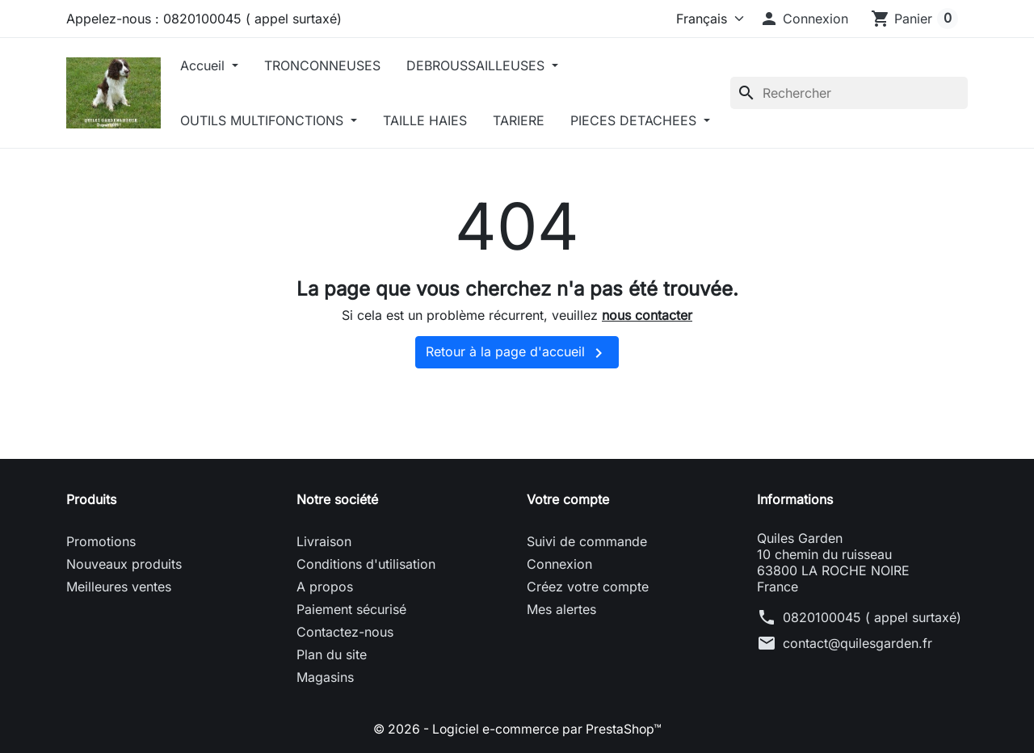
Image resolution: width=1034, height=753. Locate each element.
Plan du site (331, 709)
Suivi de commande (587, 596)
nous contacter (647, 370)
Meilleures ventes (118, 641)
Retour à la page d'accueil (517, 408)
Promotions (101, 596)
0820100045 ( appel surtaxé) (872, 672)
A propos (324, 641)
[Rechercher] (849, 120)
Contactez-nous (344, 687)
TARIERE (524, 120)
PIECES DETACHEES (251, 175)
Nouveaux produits (124, 619)
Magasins (325, 732)
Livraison (323, 596)
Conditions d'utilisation (365, 619)
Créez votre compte (588, 641)
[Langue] (699, 18)
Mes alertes (561, 664)
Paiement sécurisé (351, 664)
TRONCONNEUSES (328, 65)
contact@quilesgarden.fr (857, 698)
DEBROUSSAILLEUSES (483, 65)
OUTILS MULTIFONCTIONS (269, 120)
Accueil (210, 65)
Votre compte (568, 554)
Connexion (559, 619)
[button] (804, 18)
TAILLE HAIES (431, 120)
